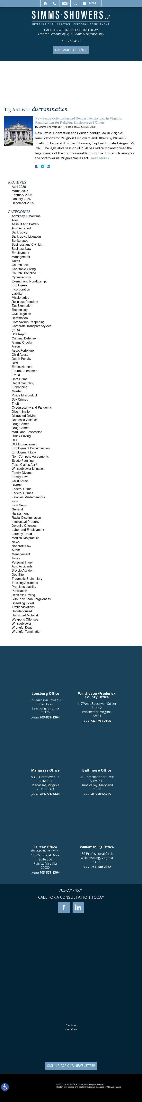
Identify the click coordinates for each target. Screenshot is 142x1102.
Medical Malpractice (25, 538)
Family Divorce (22, 472)
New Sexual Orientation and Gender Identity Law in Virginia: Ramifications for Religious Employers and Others (78, 120)
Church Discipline (24, 273)
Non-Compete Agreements (30, 456)
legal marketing (85, 1087)
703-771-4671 (71, 41)
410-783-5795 (101, 940)
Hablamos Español (71, 50)
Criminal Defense (24, 338)
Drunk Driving (21, 436)
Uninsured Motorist (25, 615)
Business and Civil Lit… (28, 244)
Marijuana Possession (27, 432)
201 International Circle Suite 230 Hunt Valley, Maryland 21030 (97, 928)
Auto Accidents (22, 566)
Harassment (20, 513)
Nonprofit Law (21, 546)
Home (45, 3)
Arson (16, 346)
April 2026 (19, 186)
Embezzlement (22, 366)
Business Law (21, 248)
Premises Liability (24, 586)
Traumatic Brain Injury (27, 578)
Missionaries (20, 297)
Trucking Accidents (25, 582)
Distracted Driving (24, 415)
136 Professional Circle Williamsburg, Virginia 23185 (96, 1003)
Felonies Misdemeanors (28, 497)
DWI (15, 363)
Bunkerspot (20, 240)
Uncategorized (22, 611)
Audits (16, 550)
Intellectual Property (25, 521)
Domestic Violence (25, 420)
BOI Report (19, 334)
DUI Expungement (24, 444)
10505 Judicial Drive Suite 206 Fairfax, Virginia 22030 (45, 1007)
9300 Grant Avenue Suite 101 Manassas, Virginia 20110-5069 (45, 928)
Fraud (16, 375)
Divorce (17, 485)
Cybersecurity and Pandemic (32, 407)
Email (64, 3)
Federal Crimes (22, 493)
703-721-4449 (49, 940)
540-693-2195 (101, 866)
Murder (17, 391)
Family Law (20, 477)
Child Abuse (20, 354)
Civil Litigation (21, 314)
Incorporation (21, 289)
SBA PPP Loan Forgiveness (31, 599)
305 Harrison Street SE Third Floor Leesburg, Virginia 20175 (45, 852)
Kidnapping (19, 387)
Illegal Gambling (23, 383)
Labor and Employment (28, 529)
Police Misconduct (24, 395)
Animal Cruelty (22, 342)
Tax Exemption (22, 305)
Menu (93, 3)
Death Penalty (21, 358)
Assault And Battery (25, 224)
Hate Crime (20, 379)
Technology (20, 309)
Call (54, 3)
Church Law (20, 265)
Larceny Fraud (22, 534)
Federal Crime (21, 489)
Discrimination (21, 411)
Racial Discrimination (26, 517)
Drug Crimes (20, 424)
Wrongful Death (22, 627)
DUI (14, 440)
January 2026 (21, 199)
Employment (20, 252)
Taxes (16, 261)
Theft (15, 403)
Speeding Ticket (23, 603)
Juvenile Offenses (24, 525)
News (16, 542)
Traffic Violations (23, 607)
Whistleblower (21, 623)
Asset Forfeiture (23, 350)
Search (75, 3)
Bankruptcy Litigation (26, 236)
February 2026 (22, 195)
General (17, 509)
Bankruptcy (19, 232)
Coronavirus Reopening (28, 322)
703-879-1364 (49, 863)
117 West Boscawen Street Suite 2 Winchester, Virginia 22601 (96, 855)
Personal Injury (22, 562)
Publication (19, 591)
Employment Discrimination (31, 448)
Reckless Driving (23, 595)
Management (21, 257)
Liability (17, 293)
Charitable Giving (24, 269)
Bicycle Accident (23, 570)
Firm (15, 501)
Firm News (19, 505)
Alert (15, 220)
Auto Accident (21, 228)
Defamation (20, 318)
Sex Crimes (20, 399)
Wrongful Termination (26, 631)
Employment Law (24, 452)
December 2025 (23, 203)
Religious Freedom (25, 301)
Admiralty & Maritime (26, 216)
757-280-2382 (101, 1012)
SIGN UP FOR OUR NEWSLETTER (71, 1065)
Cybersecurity (21, 277)
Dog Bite (18, 574)
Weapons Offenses (25, 619)
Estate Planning (23, 460)
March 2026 (20, 191)
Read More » (100, 158)
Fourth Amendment (25, 371)
